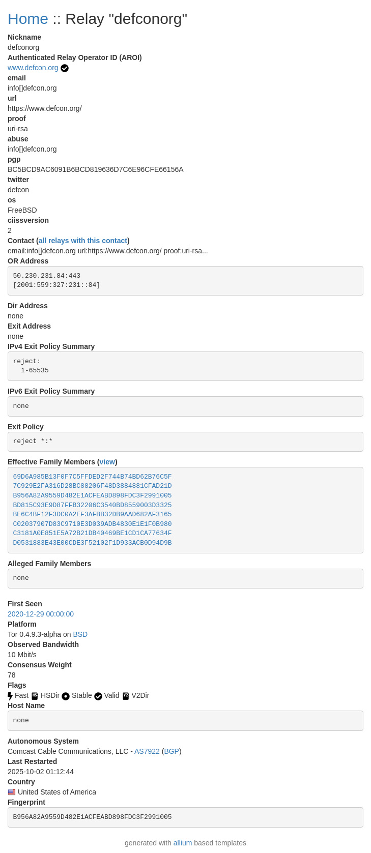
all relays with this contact (83, 241)
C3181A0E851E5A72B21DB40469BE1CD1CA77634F (92, 533)
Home (28, 18)
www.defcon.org (33, 68)
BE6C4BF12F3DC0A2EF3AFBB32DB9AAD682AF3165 (92, 514)
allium (183, 843)
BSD (80, 634)
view (107, 462)
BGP (171, 751)
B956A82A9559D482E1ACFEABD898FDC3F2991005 (92, 495)
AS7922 (147, 751)
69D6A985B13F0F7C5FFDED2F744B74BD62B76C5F (92, 477)
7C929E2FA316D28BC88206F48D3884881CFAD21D (92, 486)
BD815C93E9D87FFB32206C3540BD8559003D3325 (92, 505)
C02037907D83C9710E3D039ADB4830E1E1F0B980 (92, 524)
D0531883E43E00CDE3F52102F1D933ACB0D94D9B (92, 543)
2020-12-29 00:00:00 (41, 614)
